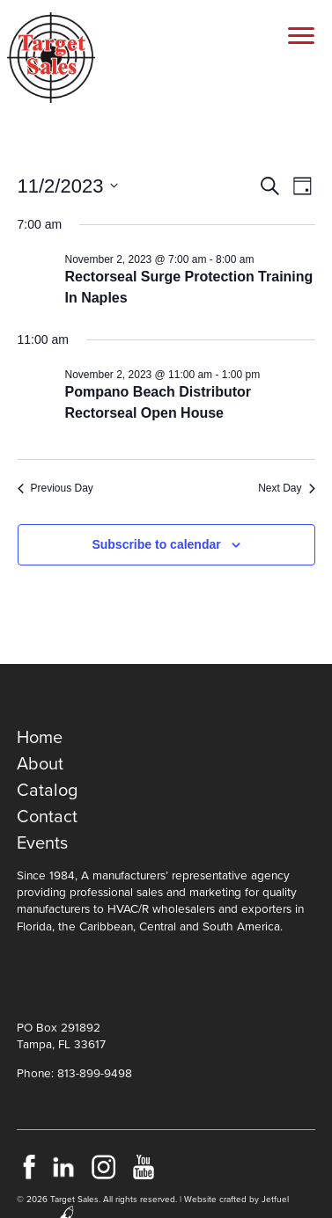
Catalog (47, 790)
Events (42, 843)
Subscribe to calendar (156, 544)
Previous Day (55, 488)
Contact (47, 817)
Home (40, 737)
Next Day (286, 488)
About (40, 764)
